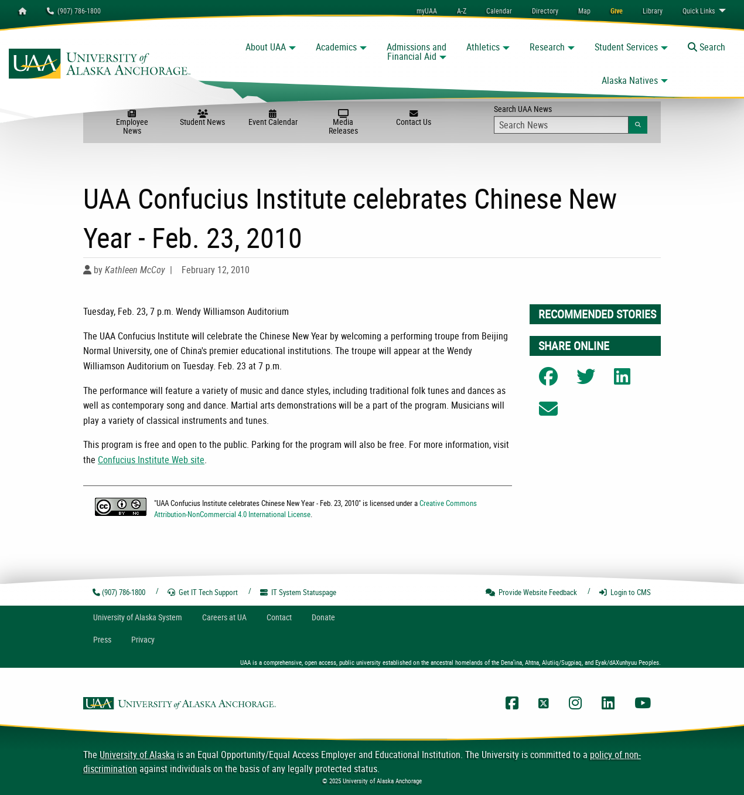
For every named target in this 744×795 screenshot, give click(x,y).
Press (102, 639)
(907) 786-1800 (74, 10)
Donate (323, 617)
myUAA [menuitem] (427, 10)
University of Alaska (137, 754)
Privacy (143, 639)
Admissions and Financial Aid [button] (416, 51)
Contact (279, 617)
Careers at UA (224, 617)
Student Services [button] (626, 46)
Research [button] (547, 46)
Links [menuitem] (698, 10)
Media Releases (343, 123)
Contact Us (413, 118)
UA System (137, 617)
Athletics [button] (483, 46)
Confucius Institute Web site (151, 459)
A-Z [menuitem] (461, 10)
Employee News (132, 123)
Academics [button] (336, 46)
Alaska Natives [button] (630, 80)
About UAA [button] (265, 46)
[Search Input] (561, 125)
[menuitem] (499, 10)
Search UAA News (570, 118)
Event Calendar (273, 118)
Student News (203, 118)
